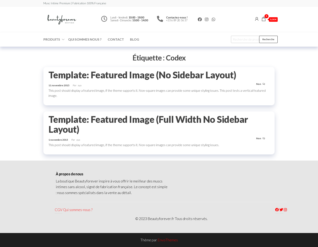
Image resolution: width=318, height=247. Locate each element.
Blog (134, 39)
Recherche (268, 39)
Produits (51, 39)
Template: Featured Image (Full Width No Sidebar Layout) (148, 124)
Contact (116, 39)
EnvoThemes (168, 240)
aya (80, 85)
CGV (58, 209)
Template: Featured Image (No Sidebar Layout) (142, 74)
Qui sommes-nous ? (77, 209)
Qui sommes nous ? (85, 39)
